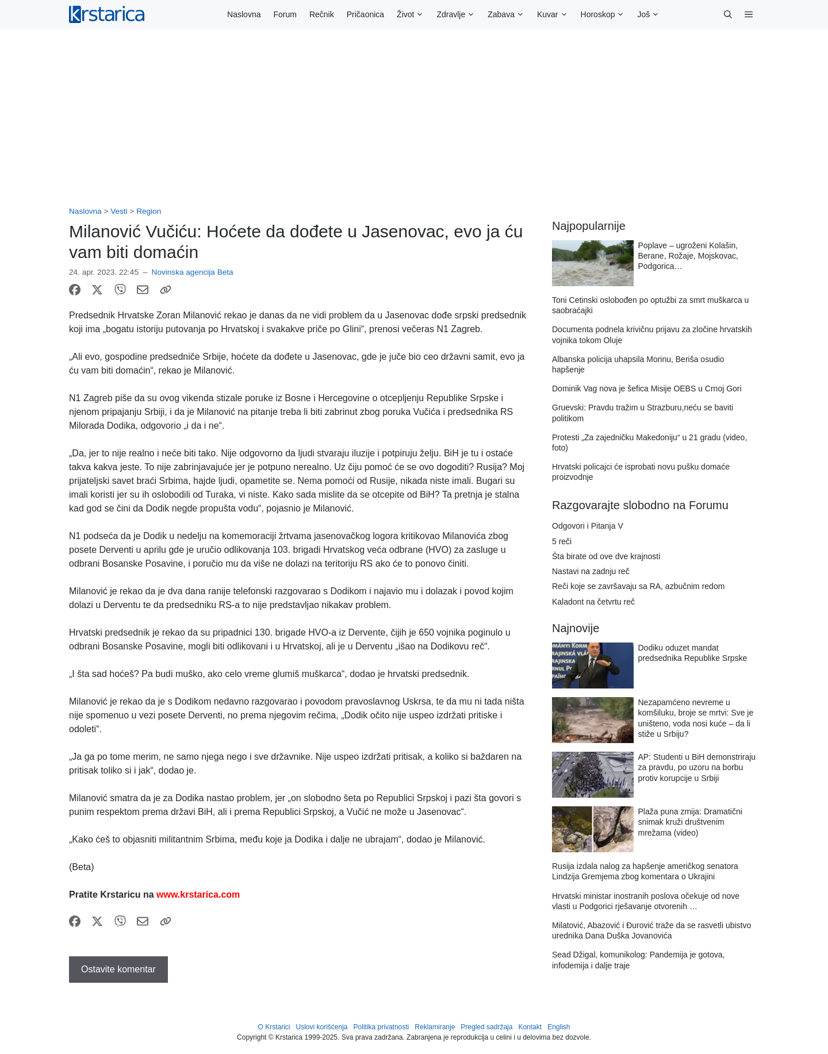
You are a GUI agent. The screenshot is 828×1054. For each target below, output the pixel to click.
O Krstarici (274, 1027)
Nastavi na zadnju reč (591, 571)
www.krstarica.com (198, 894)
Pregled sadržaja (486, 1027)
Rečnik (321, 14)
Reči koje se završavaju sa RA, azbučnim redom (638, 586)
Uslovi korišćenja (322, 1027)
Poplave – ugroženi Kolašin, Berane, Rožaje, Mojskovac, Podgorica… (688, 256)
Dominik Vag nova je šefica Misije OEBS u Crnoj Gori (647, 388)
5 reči (562, 541)
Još (651, 14)
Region (148, 211)
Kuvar (555, 14)
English (558, 1027)
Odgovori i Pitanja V (587, 525)
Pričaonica (365, 14)
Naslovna (243, 14)
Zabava (509, 14)
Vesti (118, 211)
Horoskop (606, 14)
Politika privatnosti (381, 1027)
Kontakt (530, 1027)
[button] (728, 14)
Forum (284, 14)
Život (413, 14)
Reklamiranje (435, 1027)
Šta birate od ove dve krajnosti (606, 556)
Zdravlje (458, 14)
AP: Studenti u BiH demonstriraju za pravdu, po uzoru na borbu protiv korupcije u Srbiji (697, 767)
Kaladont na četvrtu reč (593, 601)
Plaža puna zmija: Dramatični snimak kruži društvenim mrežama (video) (690, 822)
